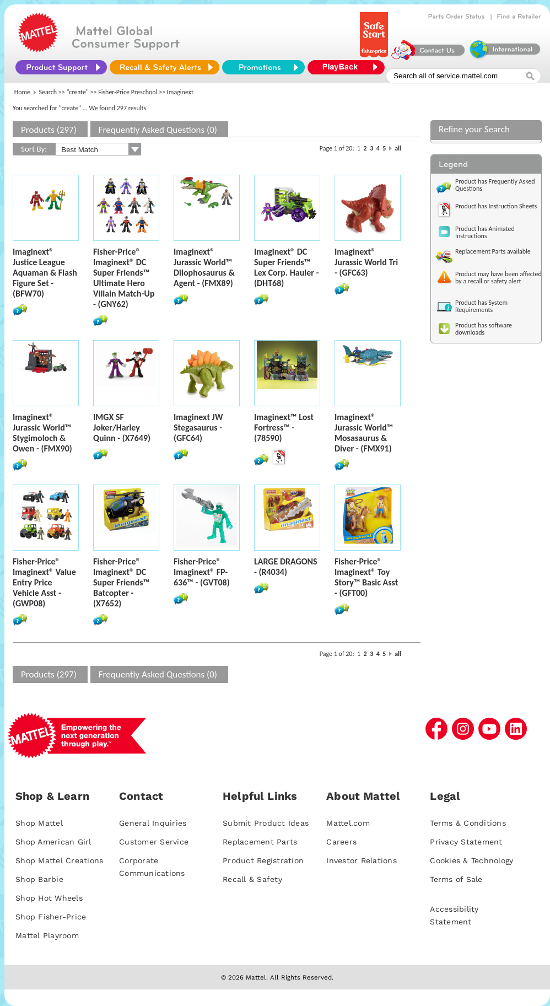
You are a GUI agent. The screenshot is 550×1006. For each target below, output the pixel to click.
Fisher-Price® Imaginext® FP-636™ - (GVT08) (202, 572)
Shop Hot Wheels (49, 898)
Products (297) (49, 130)
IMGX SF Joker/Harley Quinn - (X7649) (121, 427)
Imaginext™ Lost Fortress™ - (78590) (284, 427)
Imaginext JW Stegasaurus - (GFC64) (198, 427)
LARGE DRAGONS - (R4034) (285, 566)
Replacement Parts (260, 841)
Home (22, 92)
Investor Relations (361, 860)
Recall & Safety (252, 879)
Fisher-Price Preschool (127, 92)
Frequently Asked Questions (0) (158, 130)
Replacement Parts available (493, 251)
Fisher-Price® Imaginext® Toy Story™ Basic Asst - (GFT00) (366, 577)
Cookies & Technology (471, 860)
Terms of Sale (456, 879)
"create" (78, 92)
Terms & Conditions (468, 823)
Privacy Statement (466, 841)
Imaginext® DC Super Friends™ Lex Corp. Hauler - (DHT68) (286, 267)
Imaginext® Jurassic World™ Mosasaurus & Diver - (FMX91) (364, 433)
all (398, 148)
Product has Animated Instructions (485, 232)
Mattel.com (348, 823)
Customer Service (153, 841)
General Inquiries (152, 823)
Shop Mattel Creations (59, 860)
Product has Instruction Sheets (496, 206)
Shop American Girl (53, 841)
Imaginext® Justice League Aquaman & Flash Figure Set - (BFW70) (45, 272)
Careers (341, 841)
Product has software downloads (483, 328)
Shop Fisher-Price (50, 916)
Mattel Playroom (47, 935)
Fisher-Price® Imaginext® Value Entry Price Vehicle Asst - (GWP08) (44, 582)
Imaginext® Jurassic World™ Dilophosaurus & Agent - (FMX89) (204, 267)
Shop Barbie (39, 879)
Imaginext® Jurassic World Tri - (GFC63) (366, 262)
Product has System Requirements (481, 306)
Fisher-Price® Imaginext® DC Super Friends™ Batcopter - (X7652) (121, 582)
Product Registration (263, 860)
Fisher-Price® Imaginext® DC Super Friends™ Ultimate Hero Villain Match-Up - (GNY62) (124, 277)
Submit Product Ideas (266, 823)
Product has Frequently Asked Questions (495, 184)
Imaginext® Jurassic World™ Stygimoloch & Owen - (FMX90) (42, 433)
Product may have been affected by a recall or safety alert (498, 277)
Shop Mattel (39, 823)
